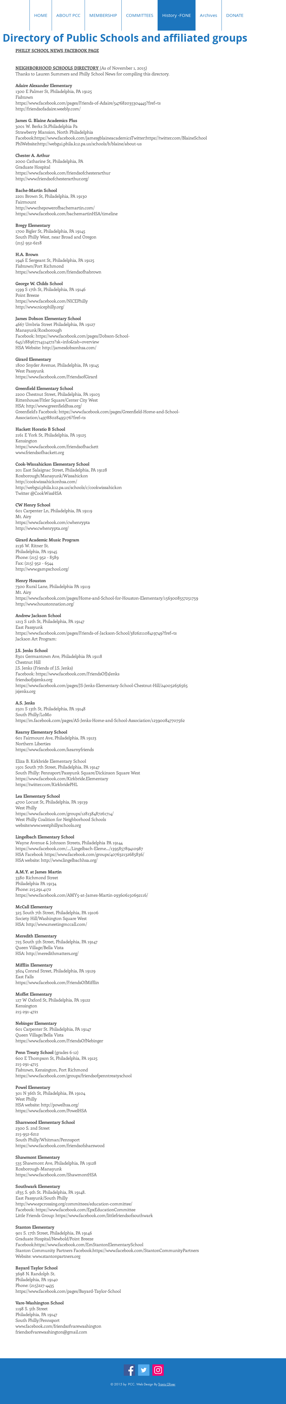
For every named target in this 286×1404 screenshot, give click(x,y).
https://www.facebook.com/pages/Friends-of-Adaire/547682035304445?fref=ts (88, 103)
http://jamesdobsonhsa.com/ (69, 347)
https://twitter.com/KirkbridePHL (46, 784)
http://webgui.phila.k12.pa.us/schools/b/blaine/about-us (89, 143)
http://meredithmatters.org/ (52, 953)
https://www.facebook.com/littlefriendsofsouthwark (104, 1215)
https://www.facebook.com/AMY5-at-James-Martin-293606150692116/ (81, 895)
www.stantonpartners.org (56, 1256)
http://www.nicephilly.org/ (39, 307)
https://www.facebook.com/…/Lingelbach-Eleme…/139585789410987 (79, 848)
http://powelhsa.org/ (60, 1105)
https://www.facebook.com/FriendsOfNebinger (59, 1040)
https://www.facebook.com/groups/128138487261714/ (64, 813)
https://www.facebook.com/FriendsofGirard (56, 376)
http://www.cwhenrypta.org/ (42, 528)
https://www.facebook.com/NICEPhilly (51, 301)
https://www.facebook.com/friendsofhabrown (58, 272)
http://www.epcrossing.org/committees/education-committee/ (73, 1204)
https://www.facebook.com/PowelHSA (51, 1110)
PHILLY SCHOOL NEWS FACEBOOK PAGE (57, 50)
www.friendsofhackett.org (39, 452)
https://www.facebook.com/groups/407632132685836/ (94, 854)
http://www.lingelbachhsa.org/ (69, 860)
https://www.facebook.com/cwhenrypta (53, 522)
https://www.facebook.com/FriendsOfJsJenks (78, 674)
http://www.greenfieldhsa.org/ (54, 406)
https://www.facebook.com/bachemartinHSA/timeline (66, 213)
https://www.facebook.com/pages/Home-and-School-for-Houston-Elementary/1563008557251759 (106, 598)
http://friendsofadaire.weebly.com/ (48, 109)
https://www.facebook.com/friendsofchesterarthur (62, 173)
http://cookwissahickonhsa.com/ (46, 481)
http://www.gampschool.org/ (42, 569)
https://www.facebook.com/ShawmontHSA (56, 1174)
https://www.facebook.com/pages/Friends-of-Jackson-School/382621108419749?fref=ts (96, 633)
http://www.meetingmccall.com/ (56, 924)
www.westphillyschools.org (55, 825)
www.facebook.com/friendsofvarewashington (58, 1326)
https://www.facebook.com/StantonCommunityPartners (146, 1250)
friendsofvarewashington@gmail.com (51, 1332)
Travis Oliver (166, 1384)
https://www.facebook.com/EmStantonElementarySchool (88, 1244)
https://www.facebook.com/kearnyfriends (54, 749)
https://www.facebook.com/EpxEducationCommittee (85, 1209)
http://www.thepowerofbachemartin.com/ (55, 208)
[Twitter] (143, 1370)
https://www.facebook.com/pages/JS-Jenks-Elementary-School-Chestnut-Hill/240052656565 (101, 685)
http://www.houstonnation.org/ (44, 604)
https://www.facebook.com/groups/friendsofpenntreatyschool (73, 1075)
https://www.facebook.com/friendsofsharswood (59, 1145)
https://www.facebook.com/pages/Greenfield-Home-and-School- (119, 411)
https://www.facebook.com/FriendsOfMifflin (57, 982)
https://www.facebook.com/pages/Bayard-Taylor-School (68, 1291)
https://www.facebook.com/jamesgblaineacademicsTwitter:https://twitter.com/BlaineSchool (120, 138)
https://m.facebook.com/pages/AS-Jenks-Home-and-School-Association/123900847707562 (100, 720)
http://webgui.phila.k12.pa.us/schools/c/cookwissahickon (68, 487)
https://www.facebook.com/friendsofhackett (56, 446)
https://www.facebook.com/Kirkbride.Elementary (61, 778)
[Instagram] (158, 1370)
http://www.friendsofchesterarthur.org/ (52, 178)
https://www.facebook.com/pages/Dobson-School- (83, 336)
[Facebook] (129, 1370)
